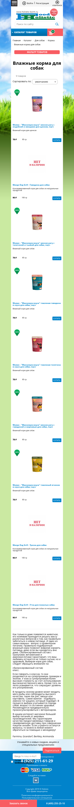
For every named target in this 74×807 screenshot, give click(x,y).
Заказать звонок (18, 803)
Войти (30, 3)
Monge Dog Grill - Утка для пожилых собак (34, 605)
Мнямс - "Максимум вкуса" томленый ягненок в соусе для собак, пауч (36, 486)
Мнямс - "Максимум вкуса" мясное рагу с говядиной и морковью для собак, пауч (33, 426)
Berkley (38, 736)
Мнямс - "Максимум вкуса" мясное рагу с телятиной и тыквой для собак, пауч (33, 244)
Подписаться (52, 750)
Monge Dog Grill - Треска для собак (30, 545)
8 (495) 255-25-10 (55, 803)
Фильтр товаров (37, 52)
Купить (56, 140)
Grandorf (28, 736)
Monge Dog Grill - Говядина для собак (31, 185)
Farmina (17, 736)
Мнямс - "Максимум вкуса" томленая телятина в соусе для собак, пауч (37, 366)
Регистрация (42, 3)
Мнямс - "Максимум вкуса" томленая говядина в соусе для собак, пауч (37, 304)
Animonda (48, 736)
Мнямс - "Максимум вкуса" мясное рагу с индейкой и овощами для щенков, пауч (33, 126)
